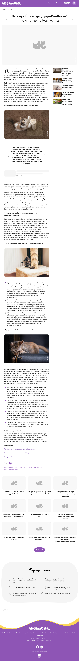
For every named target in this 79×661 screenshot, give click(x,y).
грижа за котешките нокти (11, 469)
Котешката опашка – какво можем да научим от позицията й (67, 102)
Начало (4, 9)
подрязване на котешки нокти (34, 467)
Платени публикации (31, 640)
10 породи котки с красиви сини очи (14, 538)
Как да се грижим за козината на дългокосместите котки (39, 492)
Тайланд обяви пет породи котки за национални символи (68, 94)
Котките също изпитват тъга (39, 515)
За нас (32, 638)
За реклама (38, 638)
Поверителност (40, 640)
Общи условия (44, 651)
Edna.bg (42, 632)
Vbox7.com (9, 632)
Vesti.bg (55, 632)
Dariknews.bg (48, 632)
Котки (58, 3)
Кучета (51, 3)
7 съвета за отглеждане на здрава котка (13, 492)
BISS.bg (73, 632)
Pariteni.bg (35, 632)
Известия (40, 642)
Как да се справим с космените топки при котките (65, 516)
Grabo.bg (29, 632)
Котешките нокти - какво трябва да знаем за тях (21, 453)
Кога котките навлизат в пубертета (39, 538)
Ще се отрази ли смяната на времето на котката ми (14, 515)
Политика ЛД (48, 640)
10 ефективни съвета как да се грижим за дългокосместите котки (65, 539)
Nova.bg (60, 632)
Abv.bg (4, 632)
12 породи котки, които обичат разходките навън (67, 80)
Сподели (8, 463)
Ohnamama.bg (22, 632)
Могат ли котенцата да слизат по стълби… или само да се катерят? (68, 71)
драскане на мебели (20, 467)
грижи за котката (8, 467)
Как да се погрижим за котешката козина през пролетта (65, 493)
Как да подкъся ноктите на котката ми (17, 457)
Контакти (44, 638)
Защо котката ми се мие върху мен (67, 86)
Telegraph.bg (39, 635)
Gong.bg (16, 632)
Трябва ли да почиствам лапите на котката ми (20, 449)
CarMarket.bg (67, 632)
